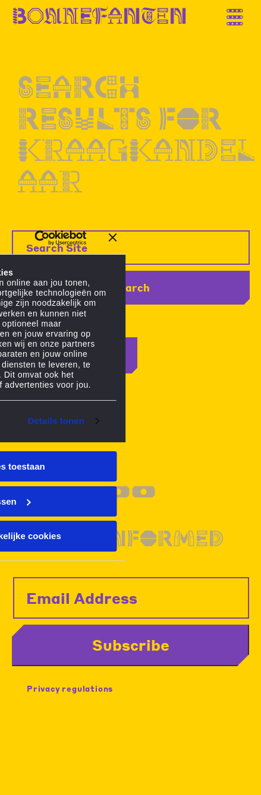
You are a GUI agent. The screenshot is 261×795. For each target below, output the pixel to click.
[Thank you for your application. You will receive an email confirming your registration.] (240, 13)
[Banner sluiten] (113, 237)
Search (131, 287)
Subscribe (130, 644)
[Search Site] (131, 248)
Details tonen (56, 421)
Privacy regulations (70, 688)
